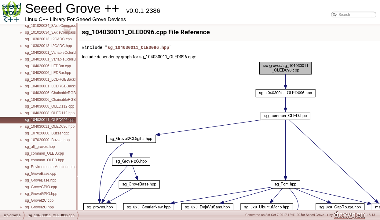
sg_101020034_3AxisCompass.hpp (54, 32)
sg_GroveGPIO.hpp (41, 194)
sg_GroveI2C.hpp (39, 207)
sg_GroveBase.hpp (41, 180)
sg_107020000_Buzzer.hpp (47, 140)
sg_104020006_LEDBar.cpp (48, 66)
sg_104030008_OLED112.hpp (50, 113)
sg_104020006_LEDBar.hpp (48, 73)
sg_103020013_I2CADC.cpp (48, 39)
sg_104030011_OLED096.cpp (49, 120)
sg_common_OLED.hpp (44, 160)
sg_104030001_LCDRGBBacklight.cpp (56, 79)
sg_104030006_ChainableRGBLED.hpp (57, 99)
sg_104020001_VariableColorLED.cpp (56, 52)
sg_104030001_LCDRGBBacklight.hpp (57, 86)
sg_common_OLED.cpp (44, 153)
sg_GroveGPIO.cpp (41, 187)
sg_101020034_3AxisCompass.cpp (54, 26)
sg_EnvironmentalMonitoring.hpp (52, 167)
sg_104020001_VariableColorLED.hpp (56, 59)
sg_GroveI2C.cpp (39, 200)
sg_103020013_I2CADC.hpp (48, 46)
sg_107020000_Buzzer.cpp (47, 133)
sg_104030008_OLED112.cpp (49, 106)
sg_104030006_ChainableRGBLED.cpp (57, 93)
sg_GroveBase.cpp (40, 173)
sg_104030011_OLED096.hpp (50, 126)
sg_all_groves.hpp (40, 147)
